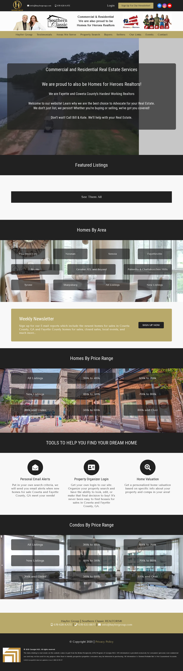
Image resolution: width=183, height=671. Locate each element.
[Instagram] (164, 5)
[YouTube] (169, 5)
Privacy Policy (104, 641)
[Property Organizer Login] (91, 467)
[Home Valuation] (148, 467)
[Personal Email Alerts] (35, 467)
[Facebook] (159, 5)
